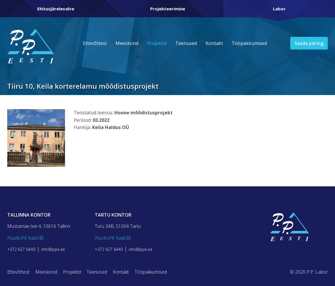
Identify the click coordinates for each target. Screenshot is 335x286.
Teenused (186, 43)
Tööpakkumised (249, 43)
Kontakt (214, 43)
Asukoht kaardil (25, 237)
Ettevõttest (95, 43)
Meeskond (127, 43)
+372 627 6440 (21, 249)
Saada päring (309, 43)
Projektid (157, 43)
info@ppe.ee (53, 249)
